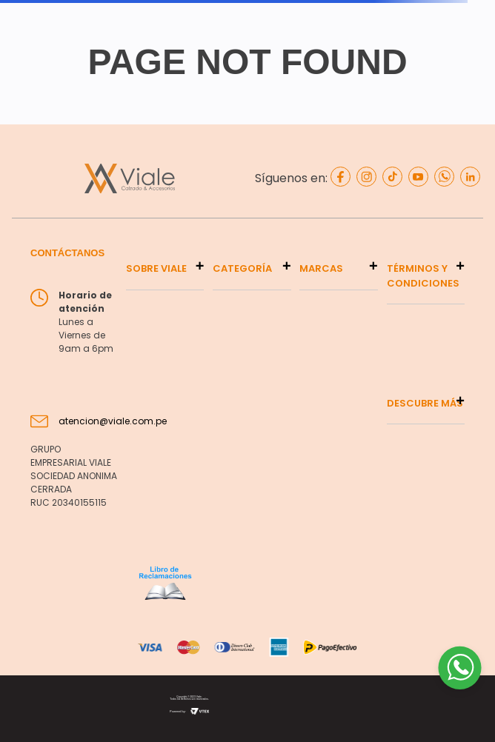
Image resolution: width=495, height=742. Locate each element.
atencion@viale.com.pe (113, 421)
